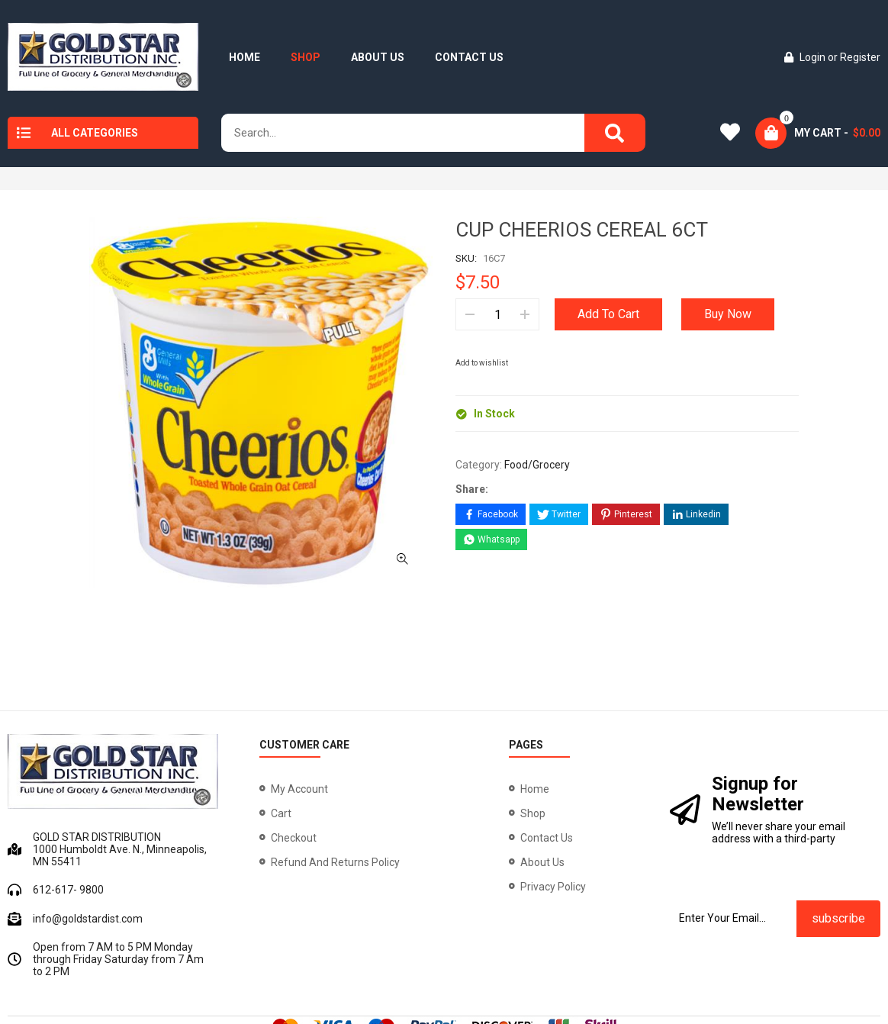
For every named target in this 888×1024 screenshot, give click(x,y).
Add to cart (608, 314)
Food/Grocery (537, 465)
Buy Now (727, 314)
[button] (402, 415)
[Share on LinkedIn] (696, 514)
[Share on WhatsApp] (491, 539)
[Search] (614, 133)
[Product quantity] (497, 314)
